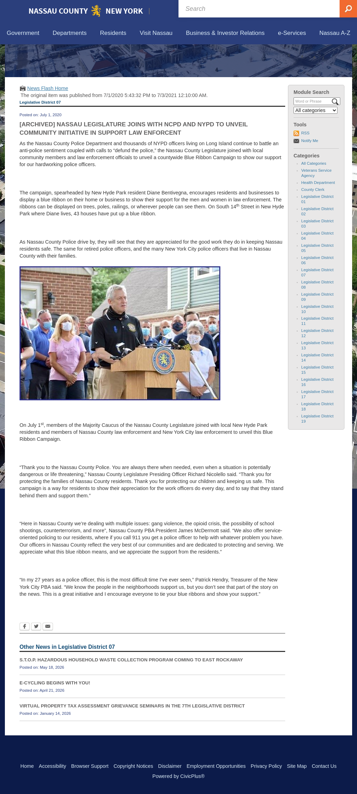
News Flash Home (47, 120)
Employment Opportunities (216, 766)
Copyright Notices (133, 766)
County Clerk (313, 222)
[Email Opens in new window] (48, 659)
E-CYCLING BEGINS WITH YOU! (55, 715)
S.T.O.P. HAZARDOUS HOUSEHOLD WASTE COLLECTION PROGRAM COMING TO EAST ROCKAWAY (131, 692)
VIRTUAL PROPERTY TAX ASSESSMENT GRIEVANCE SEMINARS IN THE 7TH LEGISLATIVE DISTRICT (132, 738)
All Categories (313, 196)
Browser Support (89, 766)
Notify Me (309, 173)
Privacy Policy (266, 766)
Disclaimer (170, 766)
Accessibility (52, 766)
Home (27, 766)
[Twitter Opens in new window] (36, 659)
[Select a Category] (315, 142)
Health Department (318, 215)
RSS (305, 165)
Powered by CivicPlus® (178, 776)
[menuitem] (23, 33)
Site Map (297, 766)
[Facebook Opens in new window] (25, 659)
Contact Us (324, 766)
